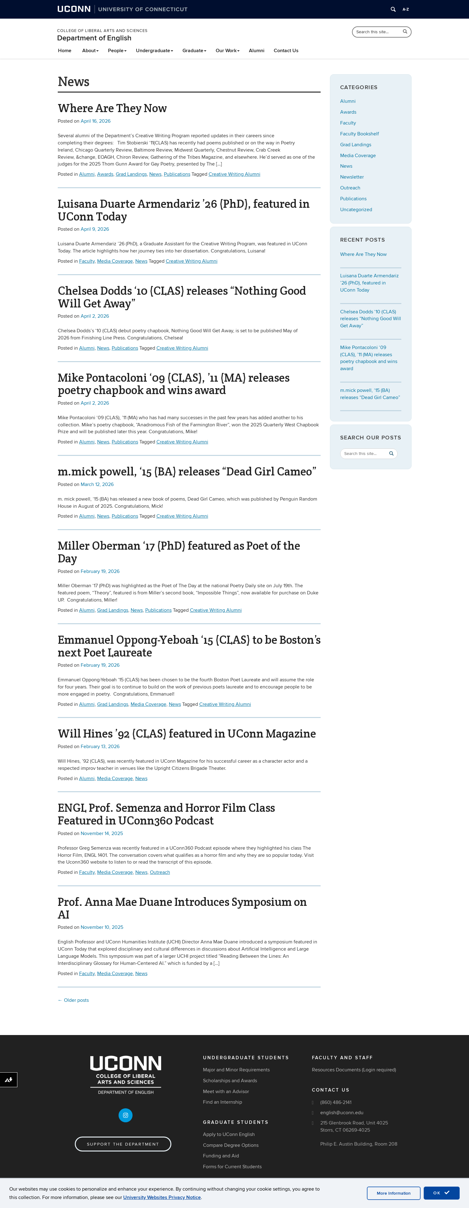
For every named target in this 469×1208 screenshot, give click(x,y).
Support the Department (123, 1144)
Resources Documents (336, 1070)
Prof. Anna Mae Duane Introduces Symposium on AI (182, 908)
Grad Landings (131, 174)
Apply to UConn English (229, 1134)
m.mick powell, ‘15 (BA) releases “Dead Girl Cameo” (187, 471)
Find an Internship (222, 1102)
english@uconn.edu (341, 1113)
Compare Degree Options (231, 1145)
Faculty (87, 261)
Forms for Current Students (232, 1167)
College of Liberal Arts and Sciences (102, 30)
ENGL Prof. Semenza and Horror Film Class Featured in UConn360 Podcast (166, 814)
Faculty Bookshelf (359, 134)
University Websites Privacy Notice (162, 1197)
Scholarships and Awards (230, 1081)
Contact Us (286, 51)
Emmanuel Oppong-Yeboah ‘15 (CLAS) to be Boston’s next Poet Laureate (189, 646)
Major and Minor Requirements (236, 1070)
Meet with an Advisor (226, 1091)
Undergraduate (154, 51)
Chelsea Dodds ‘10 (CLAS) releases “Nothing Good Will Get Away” (182, 297)
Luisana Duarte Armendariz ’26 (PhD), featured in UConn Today (184, 210)
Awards (105, 174)
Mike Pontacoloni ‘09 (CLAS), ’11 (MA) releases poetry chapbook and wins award (174, 384)
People (117, 51)
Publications (177, 174)
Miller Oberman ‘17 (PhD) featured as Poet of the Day (179, 552)
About (90, 51)
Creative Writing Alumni (234, 174)
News (155, 174)
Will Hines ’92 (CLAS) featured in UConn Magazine (187, 733)
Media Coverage (115, 261)
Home (64, 51)
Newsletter (352, 177)
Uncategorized (356, 210)
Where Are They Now (112, 108)
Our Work (228, 51)
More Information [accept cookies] (394, 1193)
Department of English (94, 38)
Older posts (73, 1000)
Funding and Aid (221, 1156)
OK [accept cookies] (441, 1193)
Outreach (160, 872)
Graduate (194, 51)
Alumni (256, 51)
